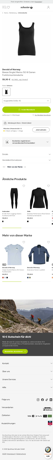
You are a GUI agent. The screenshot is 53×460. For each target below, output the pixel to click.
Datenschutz (21, 454)
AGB (4, 454)
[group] (26, 39)
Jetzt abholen (41, 130)
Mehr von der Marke (15, 167)
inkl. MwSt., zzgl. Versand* (20, 79)
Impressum (11, 454)
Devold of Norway (11, 69)
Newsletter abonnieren (14, 351)
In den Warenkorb (26, 110)
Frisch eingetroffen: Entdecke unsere (23, 2)
